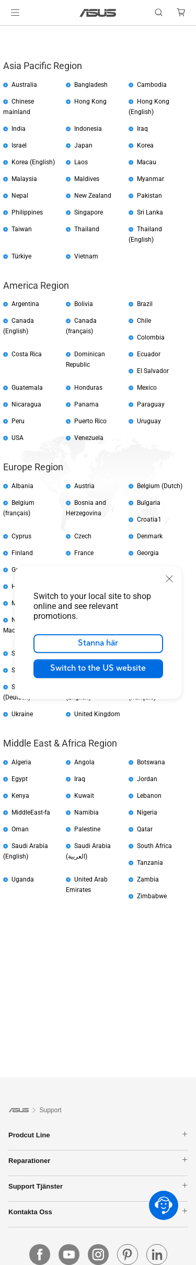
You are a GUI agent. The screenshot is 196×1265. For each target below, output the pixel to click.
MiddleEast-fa (30, 812)
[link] (98, 13)
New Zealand (92, 195)
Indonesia (88, 128)
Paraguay (151, 404)
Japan (83, 145)
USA (17, 438)
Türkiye (21, 256)
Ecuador (148, 354)
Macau (146, 162)
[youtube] (69, 1254)
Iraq (142, 128)
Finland (22, 553)
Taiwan (21, 229)
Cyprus (21, 536)
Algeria (21, 762)
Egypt (19, 779)
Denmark (150, 536)
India (18, 128)
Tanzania (150, 862)
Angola (84, 762)
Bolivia (83, 304)
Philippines (27, 212)
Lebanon (149, 795)
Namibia (86, 812)
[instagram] (98, 1254)
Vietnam (86, 256)
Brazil (145, 304)
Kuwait (84, 795)
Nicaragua (26, 404)
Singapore (88, 212)
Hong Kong (90, 101)
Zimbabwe (152, 896)
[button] (15, 12)
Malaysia (24, 179)
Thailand (86, 229)
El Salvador (153, 371)
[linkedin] (156, 1254)
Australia (24, 84)
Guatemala (27, 387)
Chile (144, 320)
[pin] (127, 1254)
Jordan (147, 779)
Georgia (148, 553)
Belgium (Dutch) (159, 486)
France (84, 553)
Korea (145, 145)
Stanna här (98, 643)
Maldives (86, 179)
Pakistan (149, 195)
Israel (19, 145)
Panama (86, 404)
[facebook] (39, 1254)
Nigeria (147, 812)
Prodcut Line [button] (98, 1134)
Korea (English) (33, 162)
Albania (22, 486)
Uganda (22, 879)
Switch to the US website (98, 668)
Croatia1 (149, 519)
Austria (84, 486)
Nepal (19, 195)
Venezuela (88, 438)
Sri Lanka (150, 212)
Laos (81, 162)
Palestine (87, 829)
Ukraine (22, 714)
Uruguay (149, 421)
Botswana (151, 762)
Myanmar (150, 179)
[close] (169, 578)
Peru (18, 421)
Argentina (25, 304)
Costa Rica (26, 354)
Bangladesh (91, 84)
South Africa (154, 846)
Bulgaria (148, 502)
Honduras (88, 387)
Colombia (151, 337)
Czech (82, 536)
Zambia (148, 879)
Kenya (20, 795)
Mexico (147, 387)
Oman (20, 829)
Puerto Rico (90, 421)
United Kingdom (97, 714)
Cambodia (152, 84)
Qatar (145, 829)
